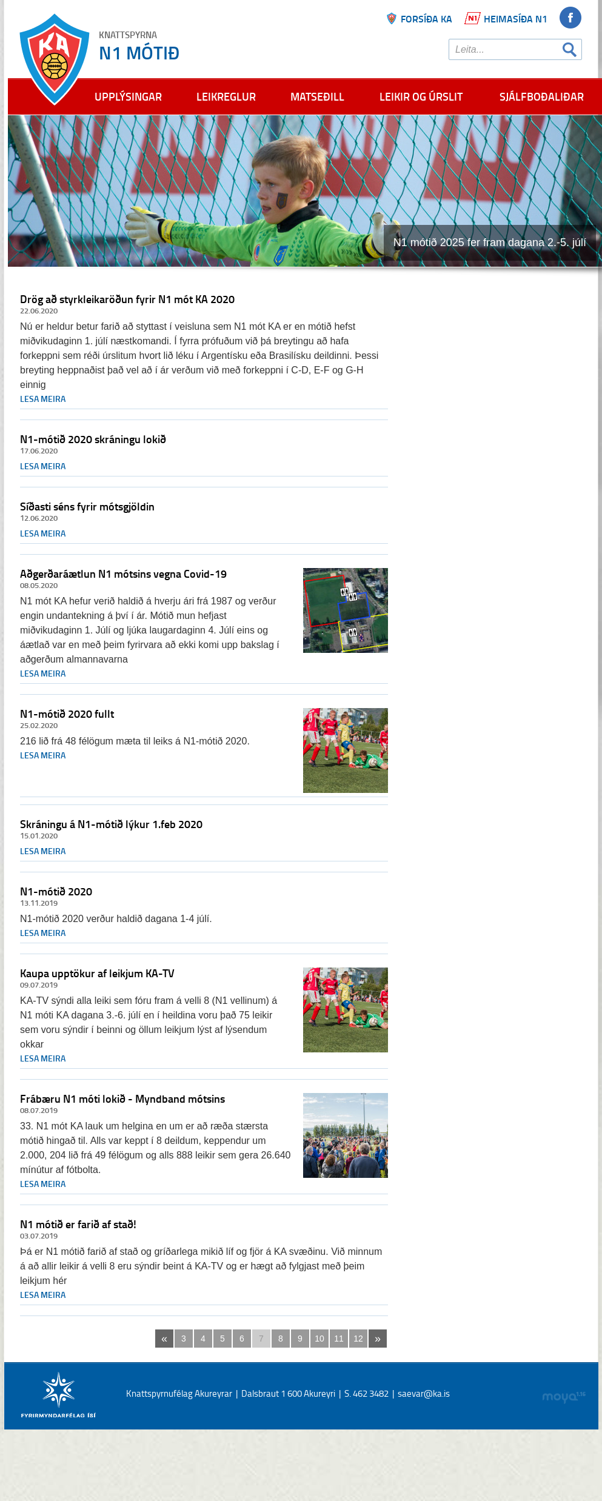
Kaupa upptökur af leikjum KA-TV (97, 973)
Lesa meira (42, 398)
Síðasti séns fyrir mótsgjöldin (87, 506)
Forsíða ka (426, 18)
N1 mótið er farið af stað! (78, 1224)
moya (563, 1397)
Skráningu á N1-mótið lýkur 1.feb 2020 (111, 824)
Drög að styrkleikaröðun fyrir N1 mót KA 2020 (127, 299)
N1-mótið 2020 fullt (67, 713)
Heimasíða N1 (515, 18)
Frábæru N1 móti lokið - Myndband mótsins (122, 1098)
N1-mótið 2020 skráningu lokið (93, 439)
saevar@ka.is (424, 1393)
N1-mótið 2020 (56, 891)
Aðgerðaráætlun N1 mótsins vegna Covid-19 (123, 573)
